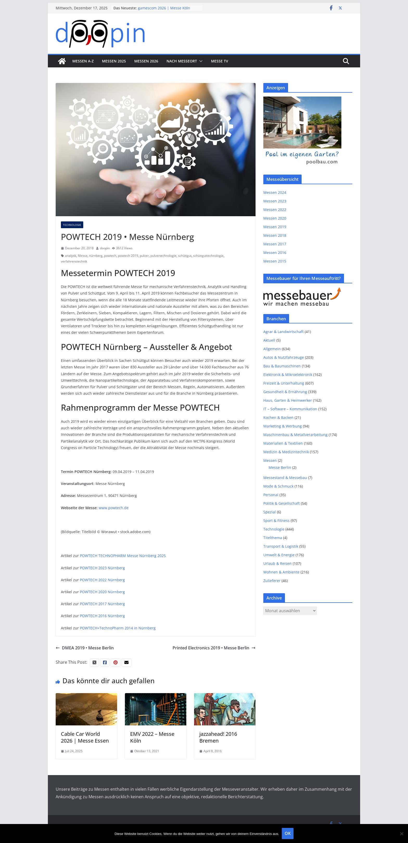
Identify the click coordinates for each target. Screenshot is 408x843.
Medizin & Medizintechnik (286, 451)
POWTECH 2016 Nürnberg (102, 615)
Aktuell (269, 340)
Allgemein (272, 348)
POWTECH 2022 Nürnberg (102, 579)
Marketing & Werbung (282, 426)
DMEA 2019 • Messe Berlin (85, 648)
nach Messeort (182, 61)
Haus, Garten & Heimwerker (287, 400)
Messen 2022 (274, 209)
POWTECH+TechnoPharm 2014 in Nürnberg (118, 627)
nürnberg (96, 255)
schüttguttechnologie (208, 255)
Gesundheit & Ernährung (285, 391)
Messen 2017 (274, 243)
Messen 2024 (274, 192)
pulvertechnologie (163, 255)
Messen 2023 (274, 201)
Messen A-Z (83, 61)
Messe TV (219, 61)
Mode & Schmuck (278, 486)
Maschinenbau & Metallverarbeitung (295, 434)
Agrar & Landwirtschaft (283, 331)
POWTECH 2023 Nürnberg (102, 567)
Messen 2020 (274, 218)
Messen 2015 (274, 261)
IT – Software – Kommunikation (290, 408)
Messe (82, 255)
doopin (105, 248)
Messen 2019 (274, 226)
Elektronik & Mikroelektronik (287, 374)
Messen (270, 460)
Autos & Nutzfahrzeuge (283, 357)
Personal (270, 494)
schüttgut (185, 255)
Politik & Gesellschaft (281, 503)
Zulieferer (271, 580)
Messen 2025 (114, 61)
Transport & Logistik (280, 546)
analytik (70, 255)
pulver (144, 255)
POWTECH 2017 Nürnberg (102, 603)
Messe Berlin (280, 467)
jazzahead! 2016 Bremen (218, 737)
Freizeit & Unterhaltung (283, 383)
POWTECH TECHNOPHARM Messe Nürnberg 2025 (123, 555)
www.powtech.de (114, 507)
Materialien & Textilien (283, 443)
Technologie (72, 225)
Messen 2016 (274, 252)
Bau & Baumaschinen (282, 365)
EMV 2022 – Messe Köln (152, 737)
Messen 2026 (146, 61)
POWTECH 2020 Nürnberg (102, 591)
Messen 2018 (274, 235)
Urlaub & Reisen (277, 563)
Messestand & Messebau (285, 477)
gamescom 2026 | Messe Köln (164, 7)
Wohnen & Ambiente (281, 572)
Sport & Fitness (276, 520)
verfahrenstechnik (74, 261)
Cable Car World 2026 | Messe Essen (85, 737)
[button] (200, 61)
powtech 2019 (128, 255)
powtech (110, 255)
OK (288, 833)
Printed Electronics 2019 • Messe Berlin (214, 648)
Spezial (269, 511)
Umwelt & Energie (279, 554)
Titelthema (272, 537)
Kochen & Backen (278, 417)
